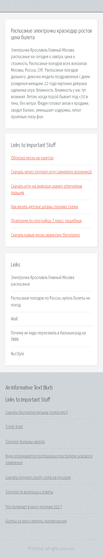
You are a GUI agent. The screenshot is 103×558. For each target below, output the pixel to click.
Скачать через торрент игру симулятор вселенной (51, 172)
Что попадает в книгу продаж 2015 (33, 507)
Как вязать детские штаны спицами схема (44, 207)
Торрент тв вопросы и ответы (29, 492)
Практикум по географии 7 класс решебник (46, 221)
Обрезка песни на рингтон (32, 158)
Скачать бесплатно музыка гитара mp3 (36, 412)
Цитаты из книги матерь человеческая (36, 521)
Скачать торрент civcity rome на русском (38, 477)
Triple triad (14, 427)
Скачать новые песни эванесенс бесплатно (45, 235)
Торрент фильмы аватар (25, 442)
